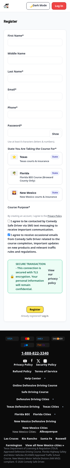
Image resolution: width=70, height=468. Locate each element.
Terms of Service (46, 371)
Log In (59, 6)
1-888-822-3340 (35, 353)
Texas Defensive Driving (23, 406)
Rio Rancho (29, 438)
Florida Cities (42, 414)
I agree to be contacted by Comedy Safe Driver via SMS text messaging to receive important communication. (33, 225)
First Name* (16, 35)
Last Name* (15, 71)
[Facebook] (32, 361)
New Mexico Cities (35, 428)
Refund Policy (22, 371)
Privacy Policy (55, 216)
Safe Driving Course (34, 392)
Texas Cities (51, 406)
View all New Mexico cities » (44, 445)
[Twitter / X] (38, 361)
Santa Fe (46, 438)
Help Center (33, 378)
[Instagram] (45, 361)
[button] (38, 6)
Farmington (14, 445)
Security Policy (46, 364)
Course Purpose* (19, 207)
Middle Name (16, 53)
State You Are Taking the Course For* (32, 148)
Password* (15, 125)
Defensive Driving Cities (32, 399)
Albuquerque (49, 431)
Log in (45, 316)
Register (35, 309)
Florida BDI (22, 414)
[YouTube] (25, 361)
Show (55, 134)
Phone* (13, 107)
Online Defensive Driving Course (35, 385)
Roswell (60, 438)
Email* (12, 89)
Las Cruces (11, 438)
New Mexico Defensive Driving (35, 421)
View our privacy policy (53, 276)
